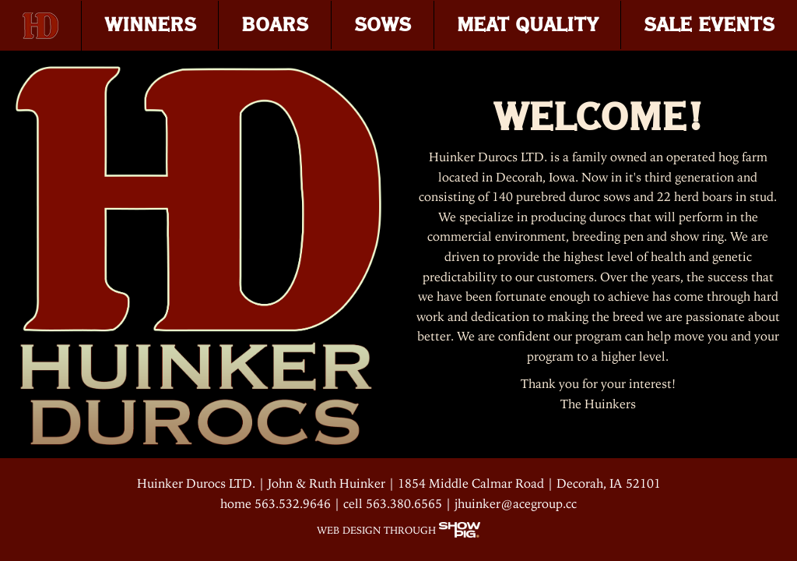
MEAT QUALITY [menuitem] (528, 24)
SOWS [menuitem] (382, 24)
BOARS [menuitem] (274, 24)
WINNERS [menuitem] (150, 24)
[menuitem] (41, 26)
